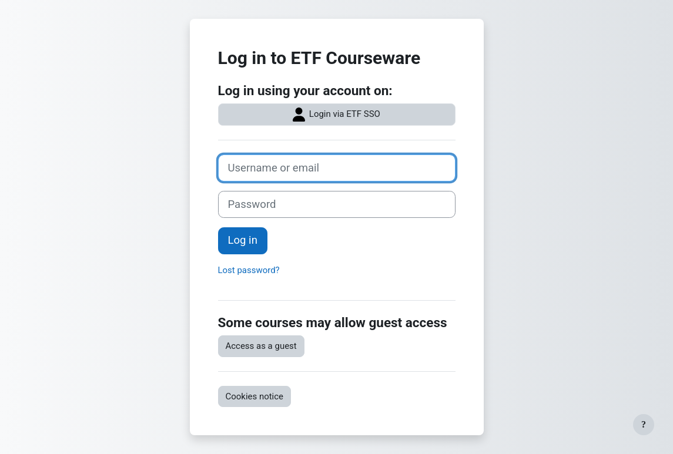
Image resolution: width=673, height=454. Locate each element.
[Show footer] (643, 424)
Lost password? (249, 270)
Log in (242, 240)
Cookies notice (255, 396)
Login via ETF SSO (336, 114)
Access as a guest (261, 346)
